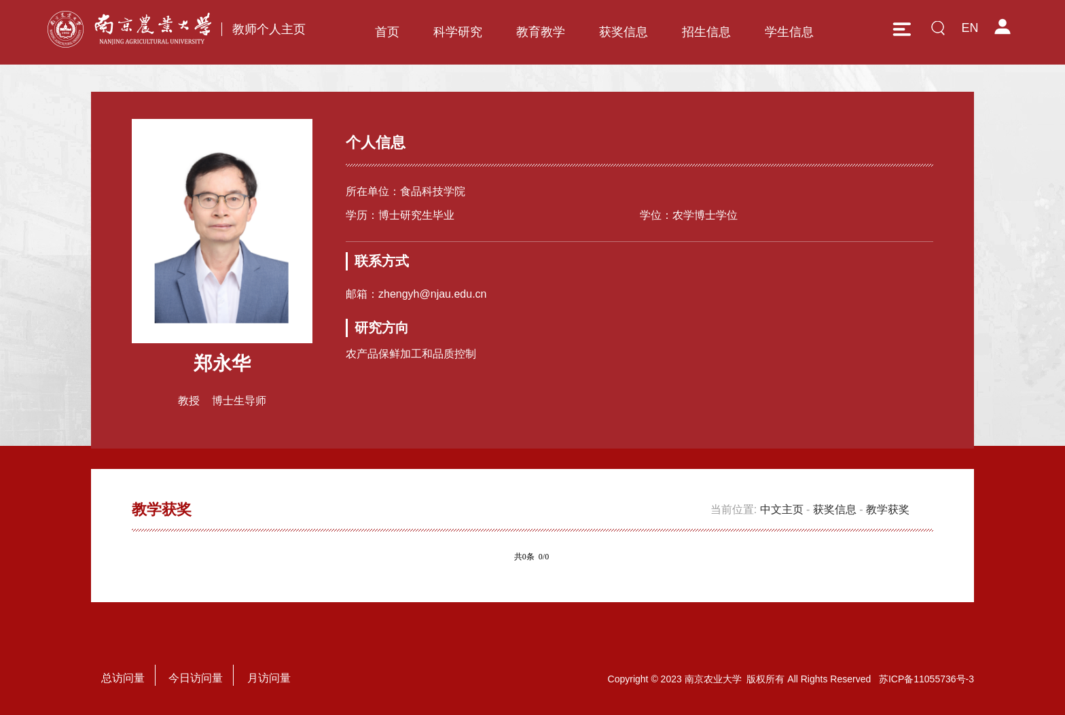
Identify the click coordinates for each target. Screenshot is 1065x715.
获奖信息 (623, 32)
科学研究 (457, 32)
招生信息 (706, 32)
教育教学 (540, 32)
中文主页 (782, 509)
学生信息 (789, 32)
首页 (387, 32)
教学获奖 (887, 509)
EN (969, 28)
